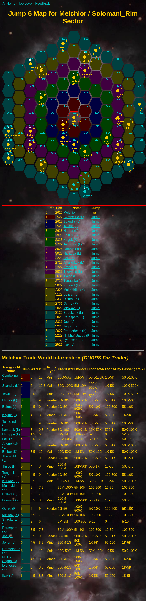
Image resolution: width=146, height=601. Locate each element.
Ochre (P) (71, 303)
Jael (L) (69, 321)
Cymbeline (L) (74, 217)
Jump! (95, 217)
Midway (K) (72, 308)
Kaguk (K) (71, 240)
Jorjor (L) (70, 326)
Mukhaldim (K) (74, 290)
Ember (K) (71, 267)
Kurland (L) (72, 285)
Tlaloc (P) (71, 276)
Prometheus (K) (75, 331)
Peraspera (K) (74, 317)
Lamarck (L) (72, 249)
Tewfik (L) (71, 226)
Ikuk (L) (69, 344)
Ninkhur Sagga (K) (77, 335)
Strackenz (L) (73, 312)
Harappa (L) (72, 253)
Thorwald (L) (73, 271)
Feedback (42, 3)
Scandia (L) (72, 221)
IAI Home (8, 3)
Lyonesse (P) (73, 340)
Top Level (25, 3)
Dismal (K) (71, 299)
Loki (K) (69, 258)
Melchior (70, 212)
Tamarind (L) (73, 244)
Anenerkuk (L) (74, 262)
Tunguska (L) (73, 280)
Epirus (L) (71, 235)
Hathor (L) (71, 230)
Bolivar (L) (71, 294)
